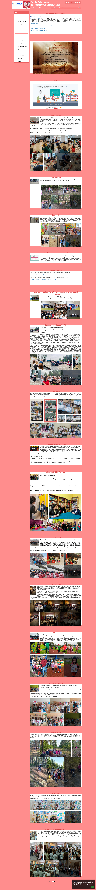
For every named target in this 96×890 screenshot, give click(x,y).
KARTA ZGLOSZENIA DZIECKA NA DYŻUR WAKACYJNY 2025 (61, 463)
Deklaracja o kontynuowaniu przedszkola (38, 30)
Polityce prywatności (88, 884)
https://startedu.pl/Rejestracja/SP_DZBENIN (39, 274)
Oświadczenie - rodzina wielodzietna (37, 32)
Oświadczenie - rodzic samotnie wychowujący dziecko (41, 33)
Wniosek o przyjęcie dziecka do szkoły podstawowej (40, 26)
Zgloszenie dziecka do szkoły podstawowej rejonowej (41, 25)
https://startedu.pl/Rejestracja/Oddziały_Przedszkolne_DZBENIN (43, 279)
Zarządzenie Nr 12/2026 (35, 18)
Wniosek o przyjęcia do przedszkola (37, 28)
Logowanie (77, 2)
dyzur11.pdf (58, 453)
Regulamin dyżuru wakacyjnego (36, 463)
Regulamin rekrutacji (34, 23)
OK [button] (92, 886)
